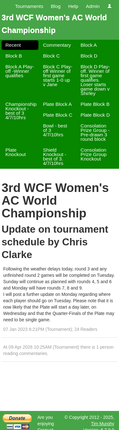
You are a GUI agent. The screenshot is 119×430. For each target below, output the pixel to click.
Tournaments (29, 6)
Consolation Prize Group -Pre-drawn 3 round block (95, 132)
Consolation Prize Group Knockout (94, 154)
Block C (51, 55)
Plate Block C (57, 115)
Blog (56, 6)
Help (73, 6)
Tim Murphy (102, 423)
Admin (93, 6)
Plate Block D (95, 115)
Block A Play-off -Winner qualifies (19, 71)
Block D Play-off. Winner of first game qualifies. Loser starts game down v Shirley (95, 80)
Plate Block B (95, 104)
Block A (89, 45)
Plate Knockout (15, 152)
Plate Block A (57, 104)
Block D (89, 55)
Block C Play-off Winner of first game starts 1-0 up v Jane (57, 75)
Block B (13, 55)
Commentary (57, 45)
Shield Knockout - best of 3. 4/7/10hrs (54, 156)
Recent (13, 45)
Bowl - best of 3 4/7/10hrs (55, 130)
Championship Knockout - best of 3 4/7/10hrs (20, 110)
